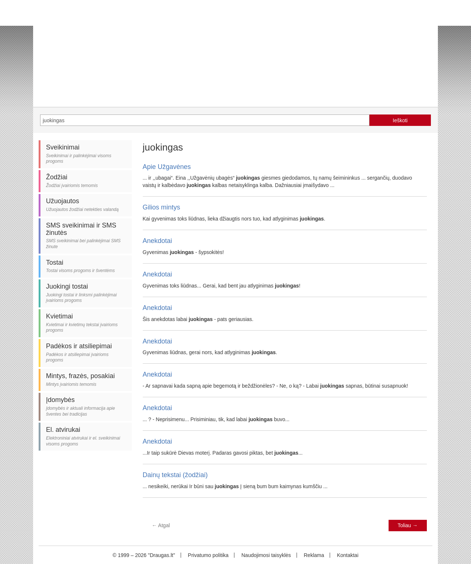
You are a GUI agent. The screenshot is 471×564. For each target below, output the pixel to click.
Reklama (314, 555)
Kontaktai (347, 555)
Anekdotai (157, 240)
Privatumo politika (208, 555)
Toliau (408, 525)
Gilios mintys (161, 207)
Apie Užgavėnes (167, 166)
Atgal (161, 525)
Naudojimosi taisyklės (266, 555)
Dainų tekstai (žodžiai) (175, 475)
